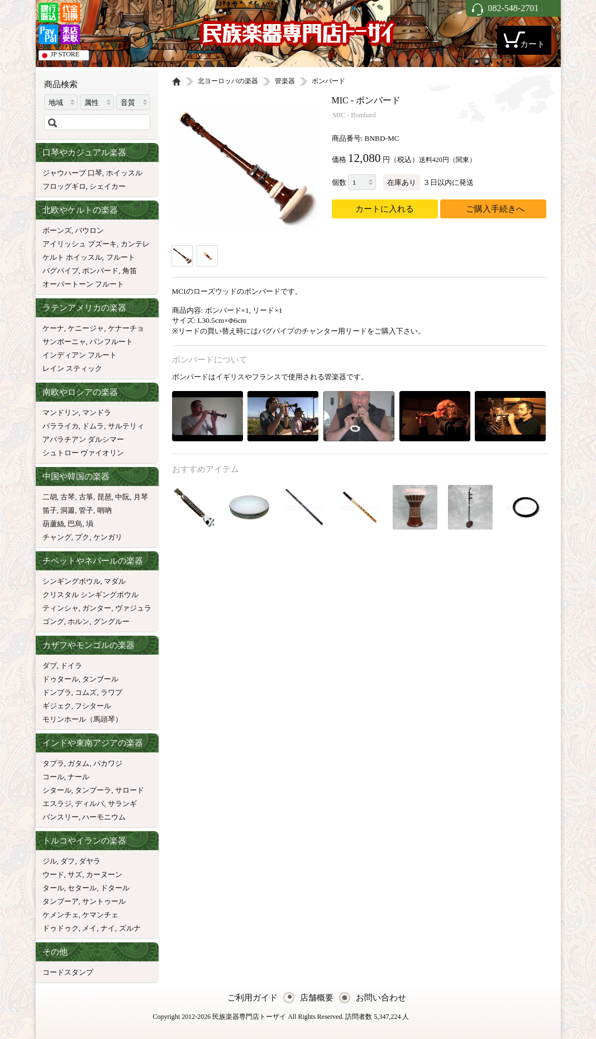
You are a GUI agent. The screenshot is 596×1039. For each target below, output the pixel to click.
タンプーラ (93, 790)
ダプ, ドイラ (62, 665)
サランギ (122, 803)
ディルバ (89, 803)
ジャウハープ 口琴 (72, 173)
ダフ (67, 861)
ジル (49, 861)
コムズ (86, 692)
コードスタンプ (67, 972)
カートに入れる (384, 208)
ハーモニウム (104, 817)
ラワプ (111, 692)
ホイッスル (124, 173)
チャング (56, 537)
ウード (53, 874)
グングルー (111, 621)
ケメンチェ (60, 915)
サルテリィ (126, 426)
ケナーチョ (126, 328)
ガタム (78, 763)
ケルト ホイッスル (72, 257)
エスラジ (56, 803)
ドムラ (93, 426)
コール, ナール (66, 777)
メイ (89, 928)
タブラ (53, 763)
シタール (56, 790)
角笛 (129, 270)
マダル (115, 581)
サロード (129, 790)
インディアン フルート (79, 355)
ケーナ (53, 328)
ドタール (115, 888)
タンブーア (60, 901)
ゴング (53, 621)
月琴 (140, 497)
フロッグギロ (64, 186)
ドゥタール (60, 679)
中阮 (122, 497)
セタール (82, 888)
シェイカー (107, 186)
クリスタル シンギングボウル (90, 594)
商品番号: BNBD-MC (365, 138)
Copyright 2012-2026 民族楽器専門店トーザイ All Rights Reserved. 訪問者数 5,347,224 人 (281, 1017)
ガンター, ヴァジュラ (116, 608)
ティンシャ (60, 608)
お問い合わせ (381, 997)
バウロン (89, 230)
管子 (86, 510)
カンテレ (135, 244)
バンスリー (60, 817)
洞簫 (67, 510)
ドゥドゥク (60, 928)
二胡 (49, 497)
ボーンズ (56, 230)
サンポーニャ (64, 341)
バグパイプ (60, 270)
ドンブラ (56, 692)
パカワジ (107, 763)
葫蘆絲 (53, 524)
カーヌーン (104, 874)
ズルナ (130, 928)
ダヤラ (90, 861)
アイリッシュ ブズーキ (79, 244)
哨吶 (104, 510)
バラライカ (60, 426)
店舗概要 (316, 997)
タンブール (100, 679)
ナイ (108, 928)
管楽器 (285, 81)
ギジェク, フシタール (77, 706)
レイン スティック (72, 368)
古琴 (67, 497)
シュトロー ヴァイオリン (83, 453)
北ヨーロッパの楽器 (228, 81)
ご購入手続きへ (495, 208)
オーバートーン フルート (83, 284)
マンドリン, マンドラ (77, 412)
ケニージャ (86, 328)
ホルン (78, 621)
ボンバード (100, 270)
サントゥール (104, 901)
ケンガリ (107, 537)
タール (53, 888)
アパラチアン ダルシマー (83, 439)
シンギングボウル (71, 581)
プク (82, 537)
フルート (120, 257)
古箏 (86, 497)
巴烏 (75, 524)
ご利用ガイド (252, 997)
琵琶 (104, 497)
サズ (75, 874)
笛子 (49, 510)
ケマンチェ (100, 915)
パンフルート (111, 341)
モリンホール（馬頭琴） (82, 719)
